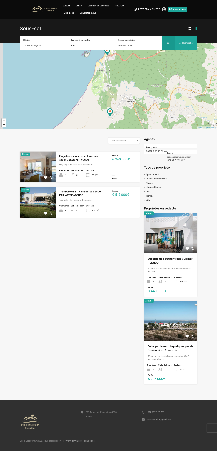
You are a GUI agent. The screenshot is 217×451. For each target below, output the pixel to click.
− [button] (4, 125)
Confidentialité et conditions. (80, 441)
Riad (148, 191)
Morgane (151, 147)
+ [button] (4, 120)
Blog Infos (69, 13)
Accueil (66, 5)
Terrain (149, 196)
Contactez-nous (88, 13)
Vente (79, 5)
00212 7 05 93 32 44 (156, 151)
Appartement (152, 174)
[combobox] (43, 46)
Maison (149, 183)
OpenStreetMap (210, 127)
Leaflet (200, 127)
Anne (170, 153)
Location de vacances (98, 5)
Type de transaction (81, 40)
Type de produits (126, 40)
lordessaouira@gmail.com (179, 157)
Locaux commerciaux (156, 178)
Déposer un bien (177, 9)
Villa (148, 200)
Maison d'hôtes (153, 187)
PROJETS (120, 5)
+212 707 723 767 (149, 9)
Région (26, 40)
